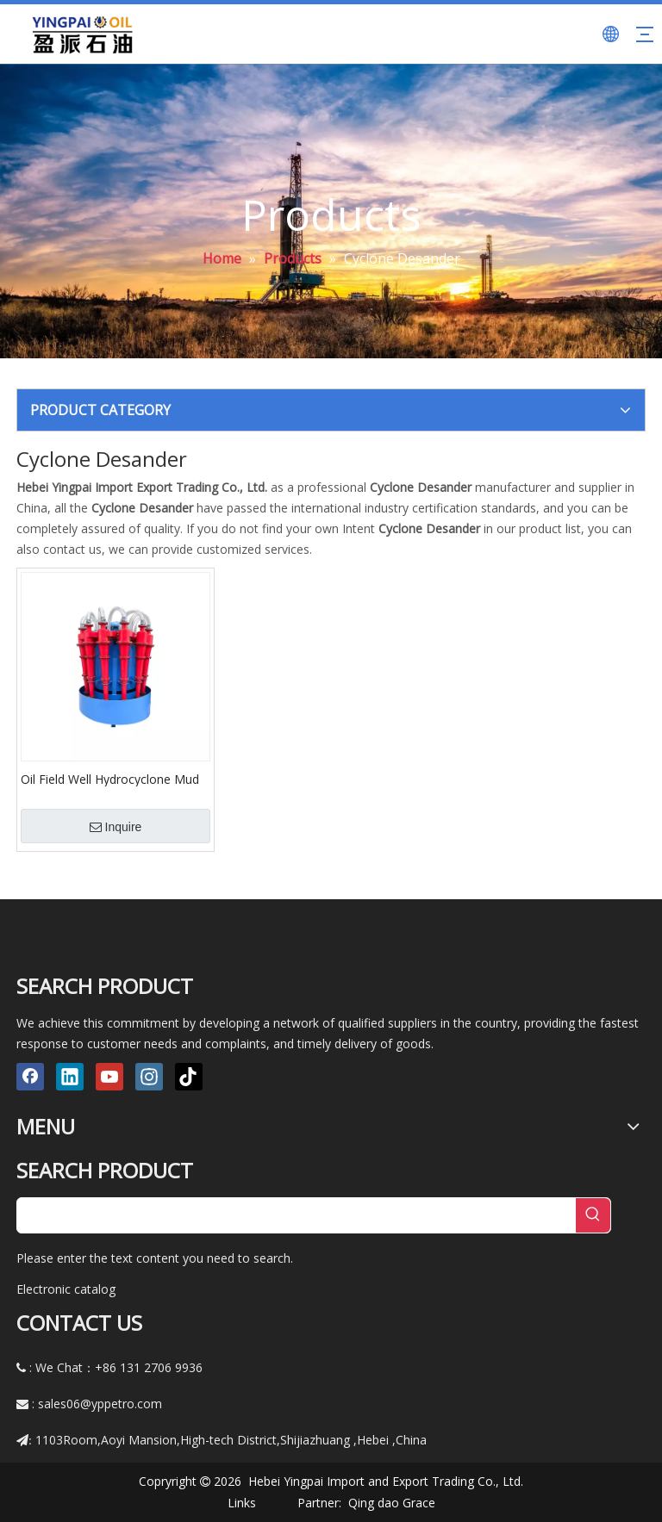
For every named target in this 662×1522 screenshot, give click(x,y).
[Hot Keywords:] (593, 1215)
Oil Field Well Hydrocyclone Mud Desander (110, 778)
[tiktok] (189, 1076)
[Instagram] (149, 1076)
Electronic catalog (66, 1289)
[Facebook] (30, 1076)
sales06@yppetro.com (100, 1403)
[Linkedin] (70, 1076)
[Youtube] (109, 1076)
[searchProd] (296, 1215)
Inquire (116, 827)
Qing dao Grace (391, 1502)
